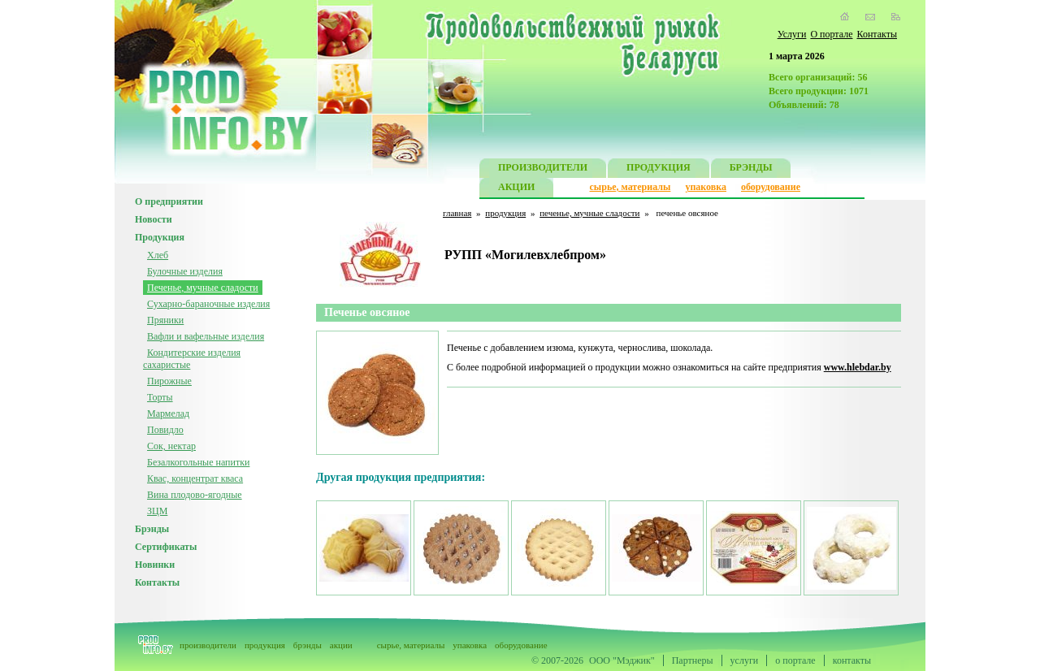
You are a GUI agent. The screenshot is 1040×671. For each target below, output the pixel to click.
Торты (160, 397)
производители (208, 645)
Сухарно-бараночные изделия (208, 304)
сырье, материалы (630, 187)
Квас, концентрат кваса (195, 478)
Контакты (876, 34)
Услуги (792, 34)
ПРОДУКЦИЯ (658, 169)
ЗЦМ (157, 511)
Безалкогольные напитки (198, 462)
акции (341, 645)
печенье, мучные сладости (589, 213)
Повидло (165, 429)
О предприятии (169, 201)
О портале (831, 34)
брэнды (307, 645)
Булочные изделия (185, 271)
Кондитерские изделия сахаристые (191, 358)
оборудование (770, 187)
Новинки (155, 564)
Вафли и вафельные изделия (205, 336)
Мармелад (168, 413)
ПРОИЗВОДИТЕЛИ (542, 169)
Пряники (165, 320)
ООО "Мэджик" (622, 660)
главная (457, 213)
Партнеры (692, 660)
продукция (505, 213)
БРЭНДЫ (751, 169)
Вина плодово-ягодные (194, 494)
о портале (795, 660)
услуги (744, 660)
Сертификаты (166, 546)
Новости (153, 219)
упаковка (705, 187)
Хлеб (157, 255)
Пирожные (169, 381)
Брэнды (152, 529)
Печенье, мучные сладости (202, 287)
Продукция (159, 237)
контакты (852, 660)
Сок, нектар (171, 446)
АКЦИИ (516, 189)
